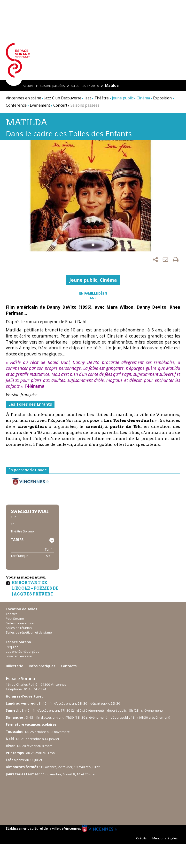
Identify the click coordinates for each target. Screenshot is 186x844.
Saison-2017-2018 (85, 85)
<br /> (42, 798)
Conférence (16, 105)
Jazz (88, 98)
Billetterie (14, 666)
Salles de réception (20, 623)
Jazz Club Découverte (62, 98)
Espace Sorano (18, 642)
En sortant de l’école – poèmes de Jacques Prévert (35, 588)
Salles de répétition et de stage (29, 632)
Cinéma (108, 280)
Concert (60, 105)
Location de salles (21, 609)
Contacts (69, 666)
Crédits (141, 838)
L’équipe (12, 647)
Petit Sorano (15, 618)
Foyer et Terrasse (19, 656)
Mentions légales (165, 838)
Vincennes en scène (23, 98)
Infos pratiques (42, 666)
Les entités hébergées (22, 651)
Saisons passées (52, 85)
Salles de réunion (19, 628)
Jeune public (83, 280)
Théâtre (101, 98)
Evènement (40, 105)
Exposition (162, 98)
